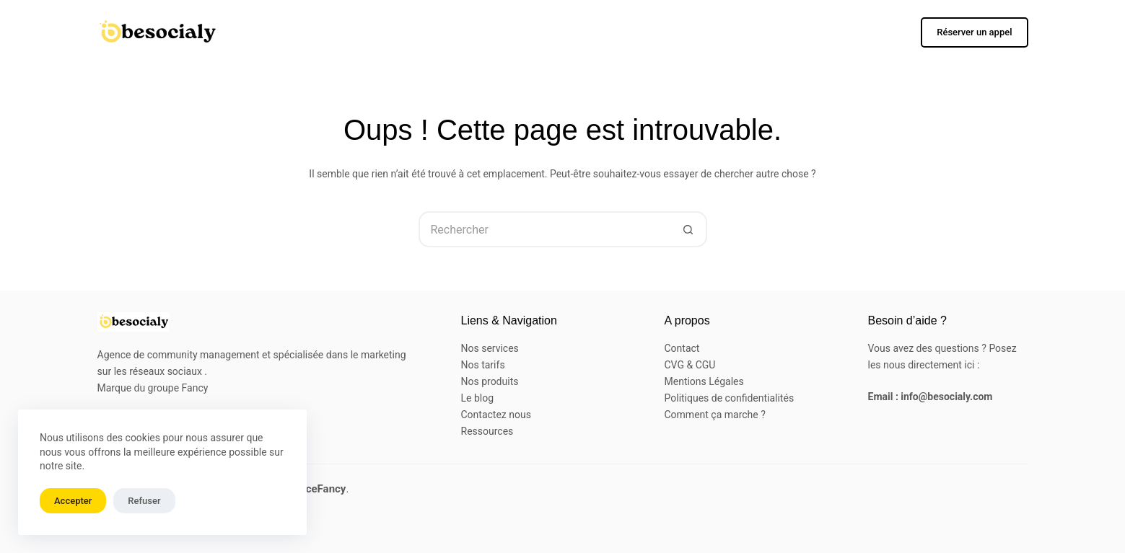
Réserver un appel (974, 32)
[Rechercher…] (545, 229)
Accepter (73, 500)
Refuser (144, 500)
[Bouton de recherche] (689, 229)
